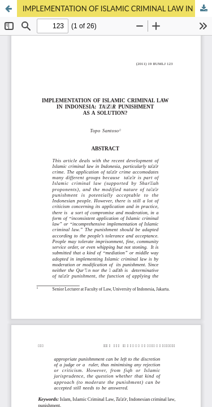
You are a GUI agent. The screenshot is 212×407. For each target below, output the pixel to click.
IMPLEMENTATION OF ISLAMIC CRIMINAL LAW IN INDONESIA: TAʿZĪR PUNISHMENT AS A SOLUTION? (117, 8)
